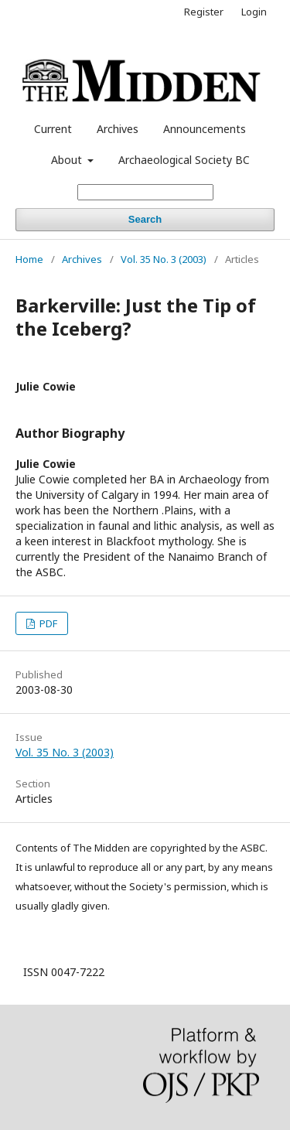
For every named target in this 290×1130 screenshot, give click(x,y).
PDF (47, 623)
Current (53, 128)
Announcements (204, 128)
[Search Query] (145, 192)
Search (145, 219)
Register (203, 12)
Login (254, 12)
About (68, 159)
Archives (117, 128)
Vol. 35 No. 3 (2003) (163, 259)
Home (29, 259)
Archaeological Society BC (184, 159)
